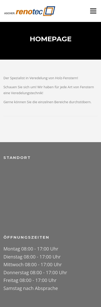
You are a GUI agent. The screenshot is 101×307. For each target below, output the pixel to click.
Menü (93, 11)
